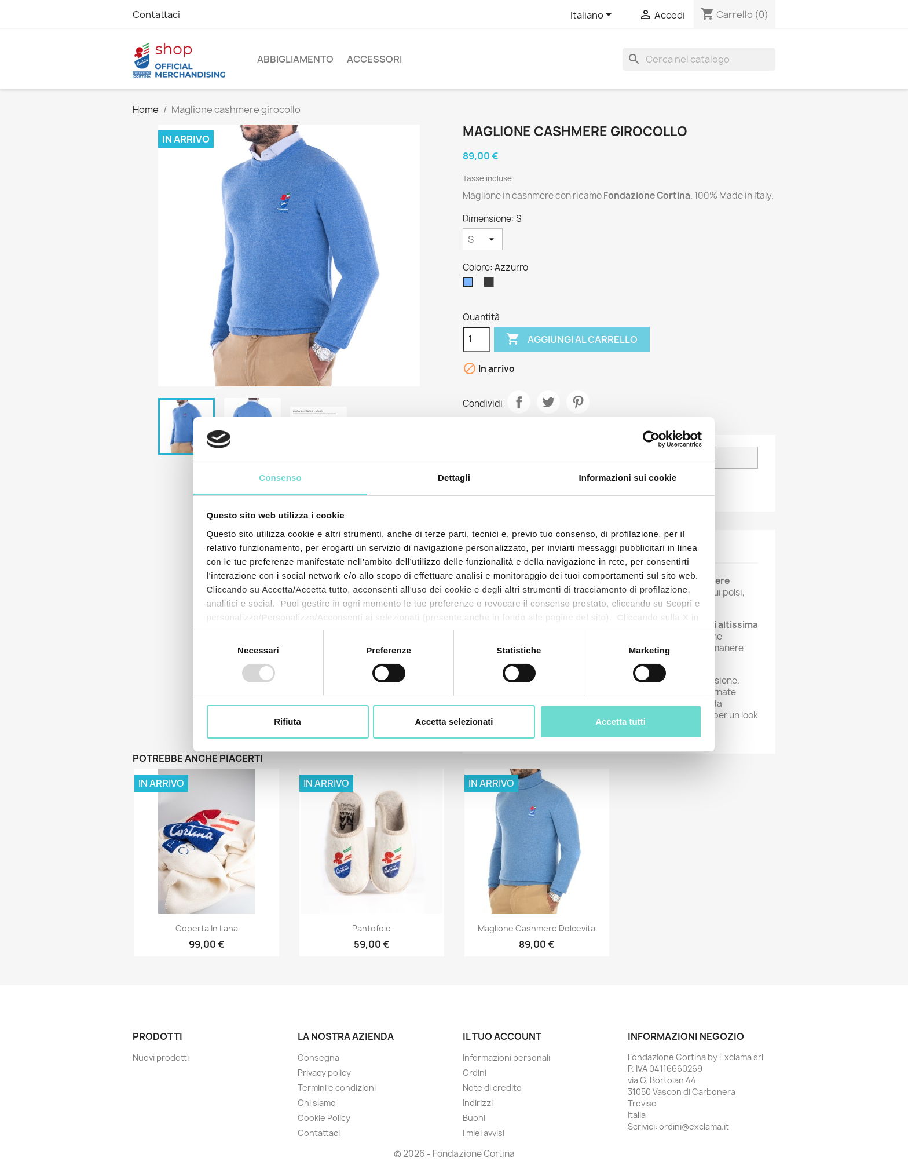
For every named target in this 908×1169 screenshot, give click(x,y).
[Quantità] (476, 339)
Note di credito (492, 1087)
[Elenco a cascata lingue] (593, 16)
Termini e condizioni (337, 1087)
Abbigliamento (295, 59)
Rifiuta (287, 721)
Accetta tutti (620, 721)
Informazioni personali (506, 1057)
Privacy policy (324, 1072)
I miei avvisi (483, 1132)
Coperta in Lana (206, 928)
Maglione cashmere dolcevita (536, 928)
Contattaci (156, 14)
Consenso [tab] (280, 478)
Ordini (474, 1072)
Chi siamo (317, 1102)
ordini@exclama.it (694, 1126)
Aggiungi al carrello (572, 339)
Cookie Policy (324, 1117)
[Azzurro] (470, 285)
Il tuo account (502, 1036)
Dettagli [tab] (454, 478)
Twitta (548, 402)
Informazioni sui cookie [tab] (628, 478)
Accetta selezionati (454, 721)
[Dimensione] (483, 239)
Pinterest (578, 402)
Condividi (518, 402)
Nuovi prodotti (161, 1057)
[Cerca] (699, 59)
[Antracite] (491, 285)
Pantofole (371, 928)
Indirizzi (478, 1102)
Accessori (374, 59)
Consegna (318, 1057)
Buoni (474, 1117)
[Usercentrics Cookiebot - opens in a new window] (651, 439)
